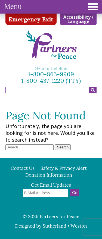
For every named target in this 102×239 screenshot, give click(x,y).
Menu (51, 6)
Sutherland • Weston (65, 226)
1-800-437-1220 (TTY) (51, 80)
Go (74, 192)
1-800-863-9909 (51, 74)
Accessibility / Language (78, 19)
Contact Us (23, 168)
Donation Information (48, 175)
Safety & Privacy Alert (64, 168)
